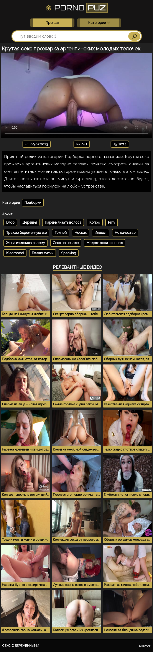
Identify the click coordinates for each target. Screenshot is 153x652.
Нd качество (125, 233)
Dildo (10, 222)
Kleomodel (15, 253)
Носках (80, 233)
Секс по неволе (66, 243)
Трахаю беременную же (26, 233)
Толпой (60, 233)
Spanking (68, 253)
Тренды (52, 23)
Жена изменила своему (25, 243)
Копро (94, 222)
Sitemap (145, 645)
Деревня (29, 222)
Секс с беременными (20, 646)
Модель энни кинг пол (104, 243)
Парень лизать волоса (63, 222)
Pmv (111, 222)
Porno (76, 8)
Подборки (32, 203)
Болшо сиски (42, 253)
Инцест (100, 233)
